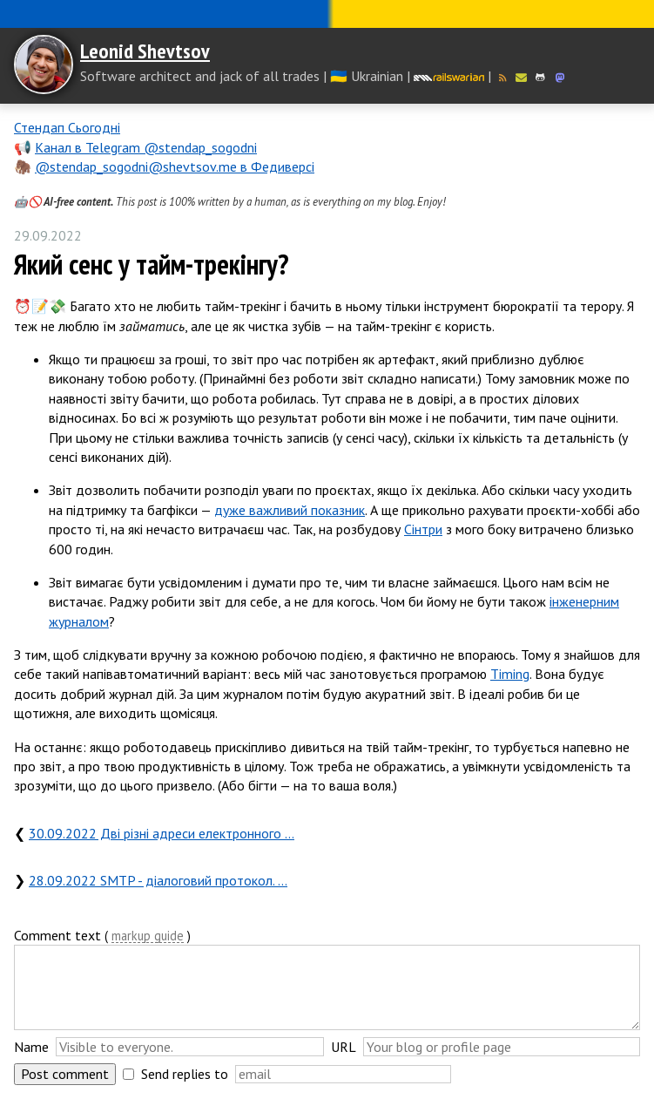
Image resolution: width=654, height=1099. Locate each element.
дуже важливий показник (289, 510)
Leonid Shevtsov (145, 50)
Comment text (57, 935)
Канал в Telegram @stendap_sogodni (146, 147)
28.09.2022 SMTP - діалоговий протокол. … (158, 880)
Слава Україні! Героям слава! (327, 14)
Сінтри (423, 529)
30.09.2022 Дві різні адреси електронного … (161, 833)
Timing (509, 673)
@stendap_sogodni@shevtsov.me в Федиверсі (174, 166)
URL (343, 1046)
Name (31, 1046)
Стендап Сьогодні (67, 127)
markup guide (147, 936)
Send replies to (184, 1073)
